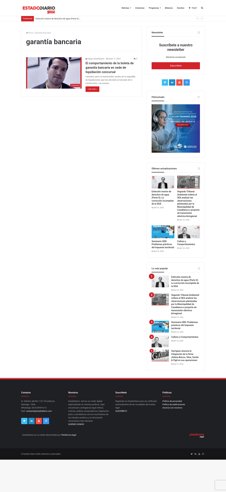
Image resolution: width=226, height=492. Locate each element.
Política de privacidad (172, 401)
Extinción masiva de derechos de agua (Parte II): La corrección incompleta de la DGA (163, 197)
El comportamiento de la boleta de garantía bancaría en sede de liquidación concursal (110, 67)
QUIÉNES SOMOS (76, 424)
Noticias (125, 8)
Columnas (140, 8)
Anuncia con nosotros (172, 408)
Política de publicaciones (173, 404)
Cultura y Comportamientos (184, 337)
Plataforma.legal (68, 435)
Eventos (180, 8)
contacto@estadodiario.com (39, 411)
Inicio (29, 33)
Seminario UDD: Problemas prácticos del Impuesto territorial (163, 244)
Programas (154, 8)
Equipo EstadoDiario (95, 59)
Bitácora (169, 8)
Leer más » (92, 89)
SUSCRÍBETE (121, 411)
